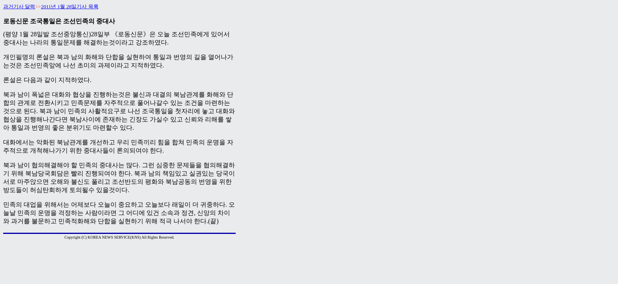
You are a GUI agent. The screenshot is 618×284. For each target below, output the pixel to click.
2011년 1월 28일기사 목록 (70, 6)
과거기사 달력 (19, 6)
